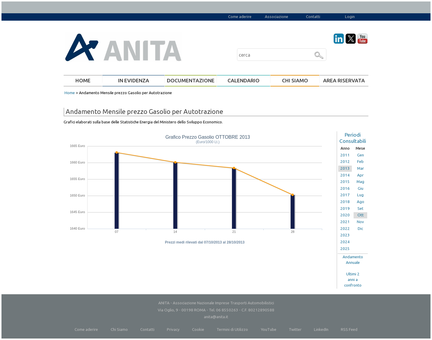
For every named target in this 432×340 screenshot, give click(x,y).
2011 (345, 155)
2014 (345, 175)
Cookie (198, 329)
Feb (360, 161)
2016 (345, 188)
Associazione (276, 16)
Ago (360, 202)
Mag (360, 181)
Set (360, 208)
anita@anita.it (216, 317)
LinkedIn (321, 329)
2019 (345, 208)
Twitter (295, 329)
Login (350, 16)
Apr (360, 175)
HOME (83, 80)
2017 (345, 195)
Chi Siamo (119, 329)
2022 (345, 228)
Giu (360, 188)
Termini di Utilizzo (232, 329)
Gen (360, 155)
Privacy (173, 329)
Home (70, 93)
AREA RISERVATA (344, 80)
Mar (360, 168)
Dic (360, 228)
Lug (360, 195)
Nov (360, 222)
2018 (345, 202)
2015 (345, 181)
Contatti (313, 16)
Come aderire (239, 16)
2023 (345, 235)
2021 (345, 222)
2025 (345, 248)
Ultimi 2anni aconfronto (353, 279)
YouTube (268, 329)
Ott (360, 215)
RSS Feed (349, 329)
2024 (345, 242)
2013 (345, 168)
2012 (345, 161)
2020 (345, 215)
